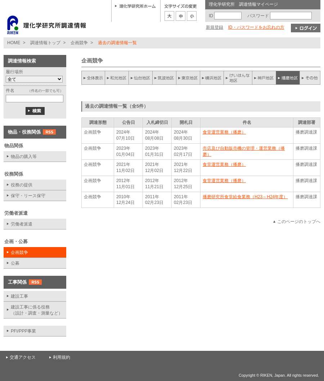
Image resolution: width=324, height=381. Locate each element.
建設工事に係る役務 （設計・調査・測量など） (37, 310)
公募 (15, 263)
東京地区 (188, 78)
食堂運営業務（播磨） (224, 132)
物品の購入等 (24, 156)
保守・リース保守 (28, 195)
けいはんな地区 (238, 78)
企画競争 (79, 42)
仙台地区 (141, 78)
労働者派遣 (21, 224)
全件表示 (93, 78)
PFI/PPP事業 (23, 331)
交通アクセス (23, 357)
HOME (13, 42)
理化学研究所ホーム (135, 6)
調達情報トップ (45, 42)
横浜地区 (212, 78)
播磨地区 (288, 78)
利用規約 (61, 357)
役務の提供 (21, 184)
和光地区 (117, 78)
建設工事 (19, 296)
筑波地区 (164, 78)
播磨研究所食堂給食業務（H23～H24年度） (245, 196)
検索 (35, 111)
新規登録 (214, 27)
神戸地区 (264, 78)
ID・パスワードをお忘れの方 (256, 27)
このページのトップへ (298, 221)
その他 (310, 78)
